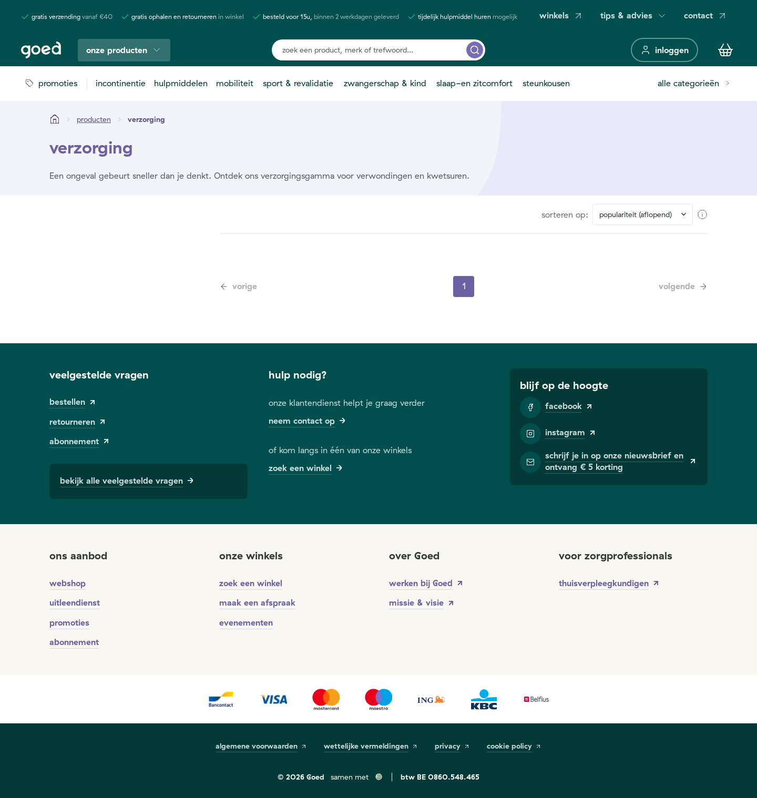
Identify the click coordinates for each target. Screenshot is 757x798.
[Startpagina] (54, 119)
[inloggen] (664, 50)
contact (706, 15)
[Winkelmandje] (725, 49)
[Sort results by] (642, 214)
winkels (561, 15)
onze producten (124, 50)
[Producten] (94, 119)
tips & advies (633, 15)
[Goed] (41, 50)
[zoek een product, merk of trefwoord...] (474, 50)
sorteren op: (564, 214)
